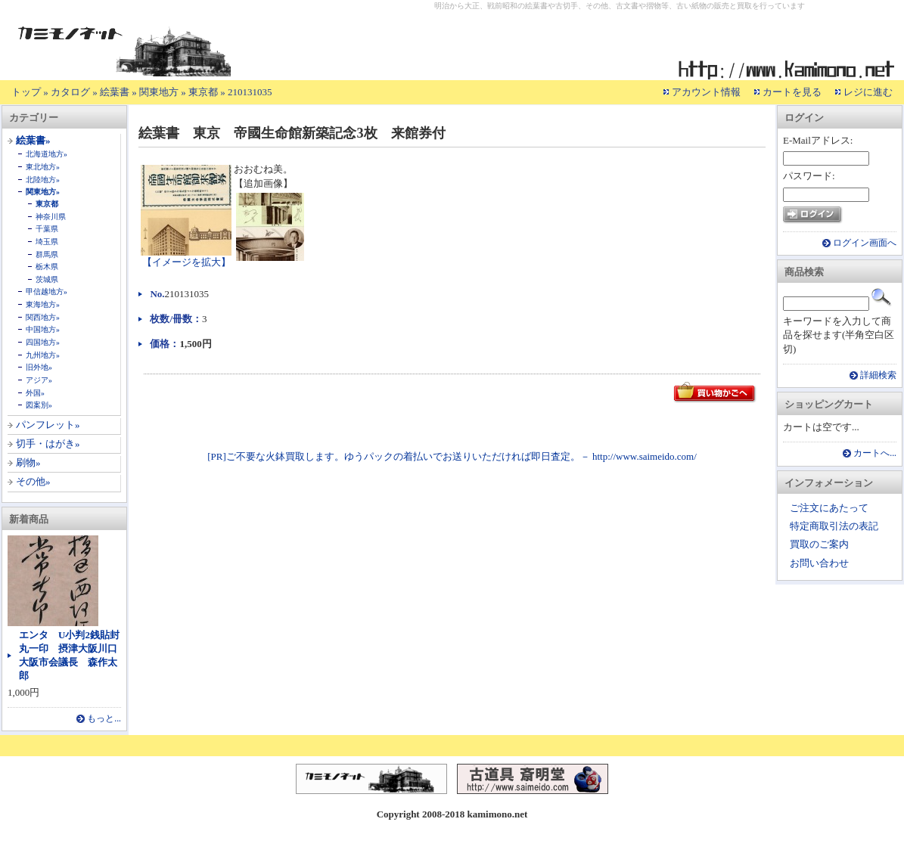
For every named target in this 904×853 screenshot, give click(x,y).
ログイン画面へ (864, 243)
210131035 (250, 92)
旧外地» (39, 367)
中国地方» (43, 329)
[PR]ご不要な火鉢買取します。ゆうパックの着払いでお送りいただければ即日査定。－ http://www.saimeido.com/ (452, 456)
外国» (35, 393)
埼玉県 (47, 241)
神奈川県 (51, 216)
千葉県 (47, 229)
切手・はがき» (48, 443)
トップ (26, 92)
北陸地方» (43, 179)
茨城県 (47, 279)
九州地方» (43, 355)
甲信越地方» (46, 291)
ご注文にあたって (829, 507)
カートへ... (874, 453)
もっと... (104, 719)
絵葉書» (33, 140)
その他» (33, 481)
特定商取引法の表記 (834, 526)
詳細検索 (878, 375)
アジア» (39, 380)
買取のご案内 (819, 544)
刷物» (28, 462)
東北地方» (43, 167)
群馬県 (47, 254)
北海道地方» (46, 154)
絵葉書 (114, 92)
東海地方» (43, 304)
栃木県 (47, 266)
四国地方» (43, 342)
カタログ (70, 92)
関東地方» (43, 192)
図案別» (39, 405)
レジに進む (868, 92)
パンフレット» (48, 424)
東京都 (203, 92)
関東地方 (159, 92)
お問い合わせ (819, 563)
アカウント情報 (706, 92)
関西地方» (43, 317)
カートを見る (792, 92)
